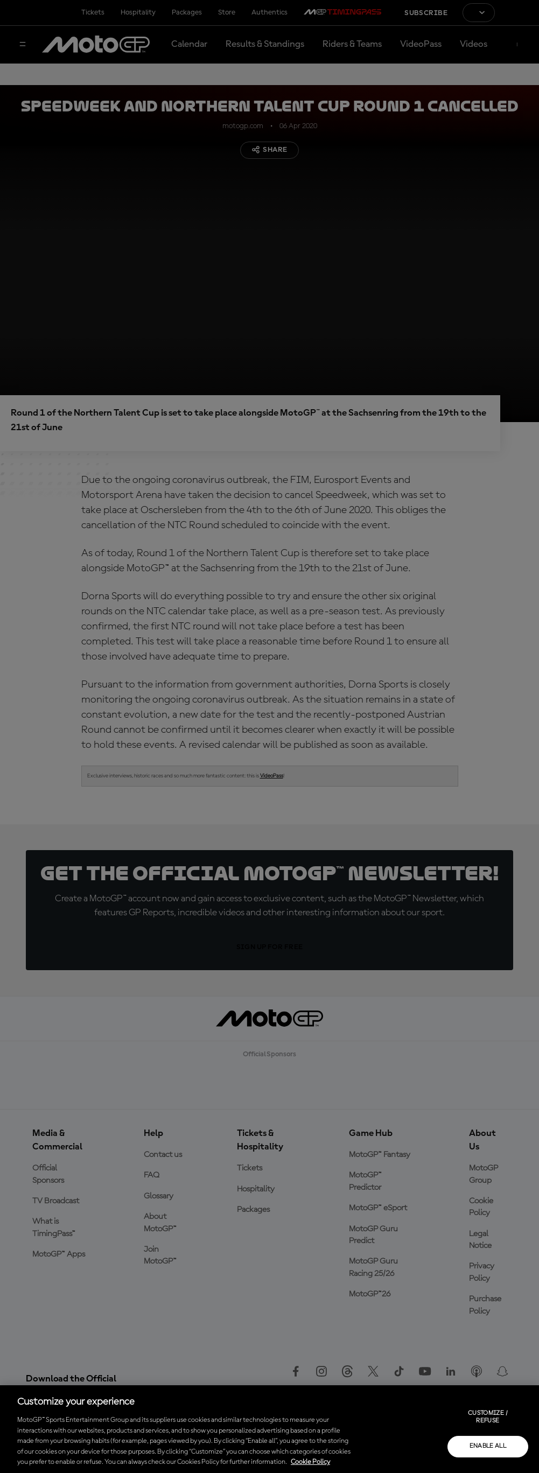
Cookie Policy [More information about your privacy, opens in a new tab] (310, 1461)
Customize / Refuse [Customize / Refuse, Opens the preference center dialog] (488, 1417)
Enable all (488, 1446)
